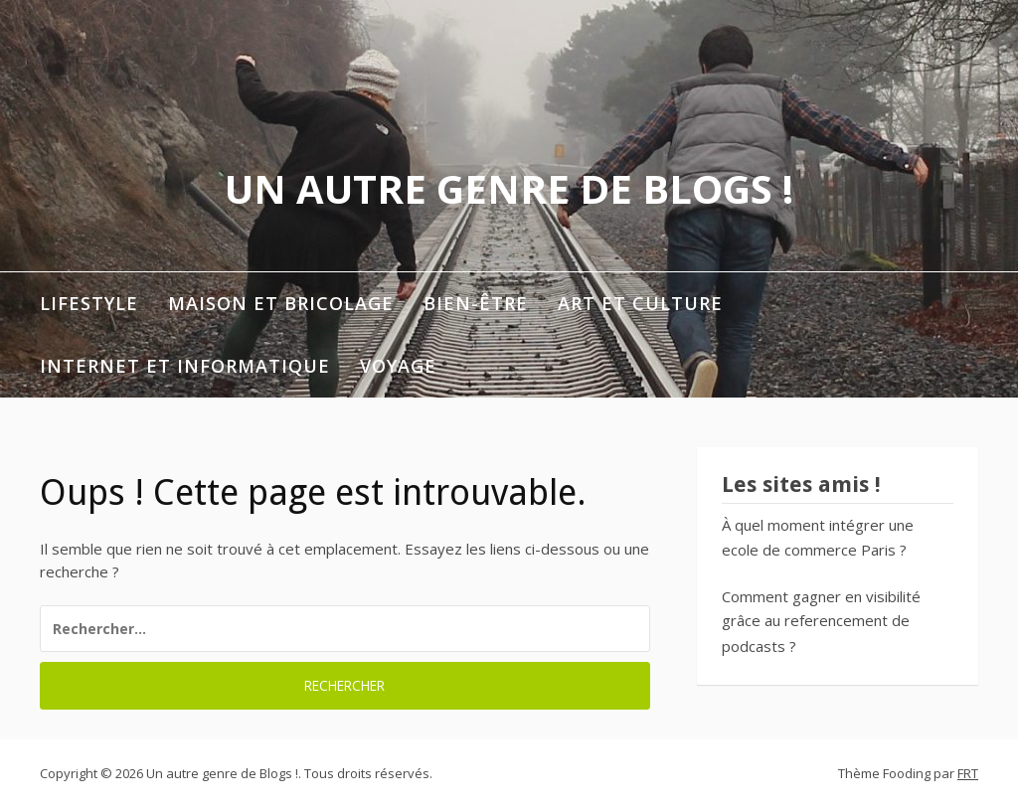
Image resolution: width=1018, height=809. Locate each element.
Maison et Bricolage (281, 303)
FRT (967, 773)
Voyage (398, 366)
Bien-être (476, 303)
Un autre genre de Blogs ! (509, 188)
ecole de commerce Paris (809, 550)
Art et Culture (640, 303)
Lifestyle (89, 303)
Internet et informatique (185, 366)
